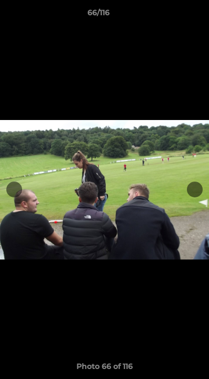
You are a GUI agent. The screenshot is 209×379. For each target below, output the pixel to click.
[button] (171, 15)
